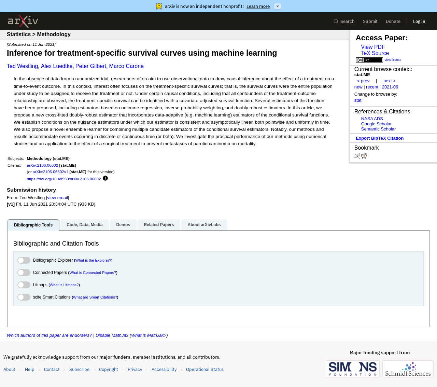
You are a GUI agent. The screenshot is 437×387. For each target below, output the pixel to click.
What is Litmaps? (64, 285)
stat (358, 100)
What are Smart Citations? (95, 297)
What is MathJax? (148, 335)
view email (57, 197)
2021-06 (390, 86)
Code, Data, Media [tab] (84, 224)
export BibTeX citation (380, 138)
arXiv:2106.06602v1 (50, 171)
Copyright (108, 369)
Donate (393, 21)
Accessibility (164, 369)
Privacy (135, 369)
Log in (419, 21)
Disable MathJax (112, 335)
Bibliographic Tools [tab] (33, 225)
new (358, 86)
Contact (52, 369)
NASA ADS (372, 118)
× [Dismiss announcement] (277, 6)
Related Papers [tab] (159, 224)
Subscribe (79, 369)
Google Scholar (376, 123)
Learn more (258, 6)
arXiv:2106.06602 (42, 165)
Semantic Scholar (378, 129)
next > (389, 80)
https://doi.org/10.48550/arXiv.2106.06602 (64, 179)
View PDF (373, 47)
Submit (370, 21)
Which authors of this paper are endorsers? (49, 335)
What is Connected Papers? (92, 273)
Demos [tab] (123, 224)
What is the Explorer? (93, 260)
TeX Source (375, 53)
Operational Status (205, 369)
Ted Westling (22, 66)
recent (372, 86)
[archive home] (23, 21)
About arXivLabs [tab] (204, 224)
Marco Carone (126, 66)
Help (29, 369)
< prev (363, 80)
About (9, 369)
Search (344, 21)
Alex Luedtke (57, 66)
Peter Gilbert (90, 66)
